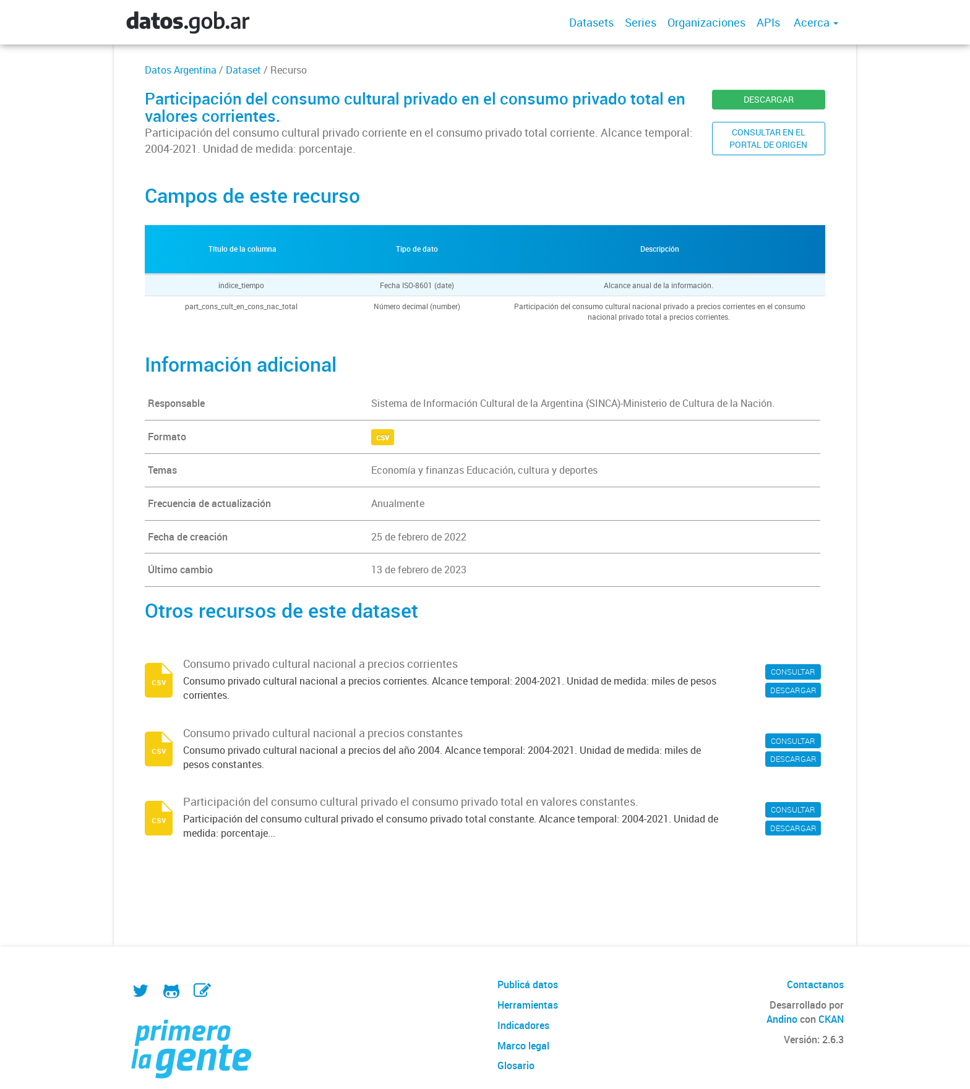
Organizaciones (706, 22)
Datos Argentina (181, 70)
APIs (768, 22)
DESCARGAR (769, 99)
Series (640, 22)
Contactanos (815, 984)
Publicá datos (527, 984)
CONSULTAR (793, 671)
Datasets (591, 22)
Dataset (243, 70)
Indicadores (523, 1025)
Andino (781, 1019)
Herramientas (527, 1005)
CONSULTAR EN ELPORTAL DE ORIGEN (768, 138)
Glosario (515, 1065)
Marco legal (523, 1046)
